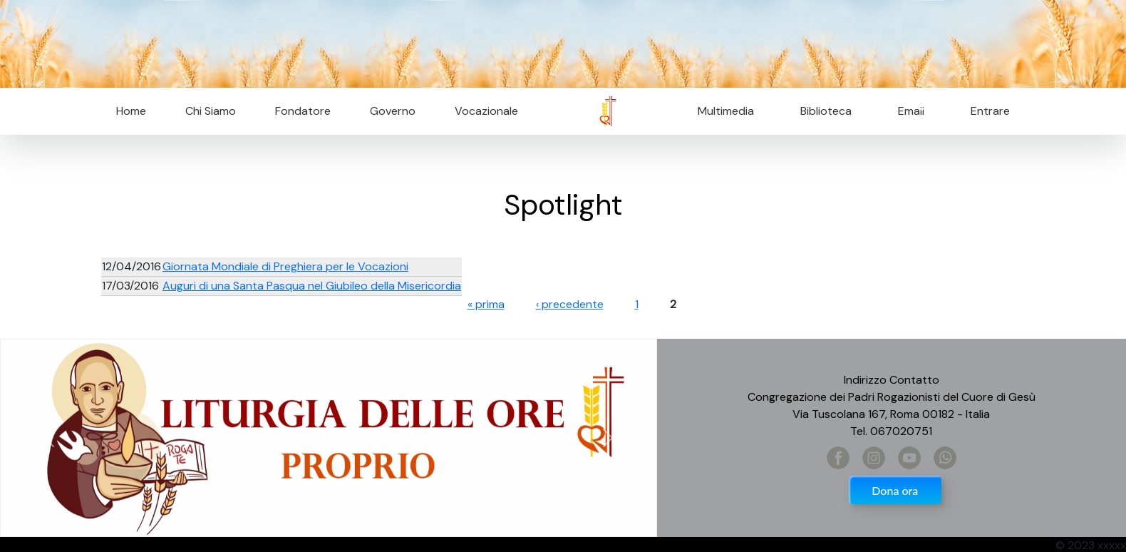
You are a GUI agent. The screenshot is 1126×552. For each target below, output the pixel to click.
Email (907, 110)
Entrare (990, 110)
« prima (486, 304)
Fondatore (303, 110)
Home (131, 110)
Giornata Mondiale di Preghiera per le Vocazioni (285, 266)
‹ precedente (570, 304)
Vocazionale (486, 110)
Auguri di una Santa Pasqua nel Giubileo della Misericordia (311, 285)
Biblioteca (826, 110)
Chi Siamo (210, 110)
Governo (392, 110)
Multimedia (726, 110)
